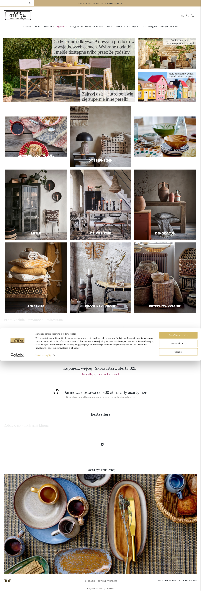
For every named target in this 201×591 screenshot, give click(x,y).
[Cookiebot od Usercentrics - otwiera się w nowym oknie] (17, 586)
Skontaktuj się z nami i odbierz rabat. (101, 374)
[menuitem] (32, 26)
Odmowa (178, 582)
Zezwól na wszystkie (178, 565)
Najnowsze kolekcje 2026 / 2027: (100, 3)
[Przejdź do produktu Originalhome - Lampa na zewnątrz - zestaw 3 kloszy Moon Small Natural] (25, 349)
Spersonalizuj (179, 573)
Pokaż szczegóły (43, 585)
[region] (69, 70)
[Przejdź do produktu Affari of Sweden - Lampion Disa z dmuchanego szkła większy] (25, 455)
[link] (69, 70)
